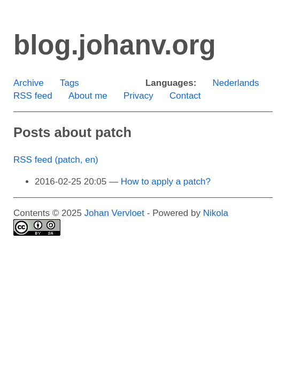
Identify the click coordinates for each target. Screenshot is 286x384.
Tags (69, 83)
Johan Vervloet (114, 213)
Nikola (215, 213)
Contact (185, 96)
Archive (28, 83)
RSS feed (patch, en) (55, 160)
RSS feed (32, 96)
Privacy (138, 96)
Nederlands (236, 83)
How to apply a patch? (166, 182)
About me (87, 96)
